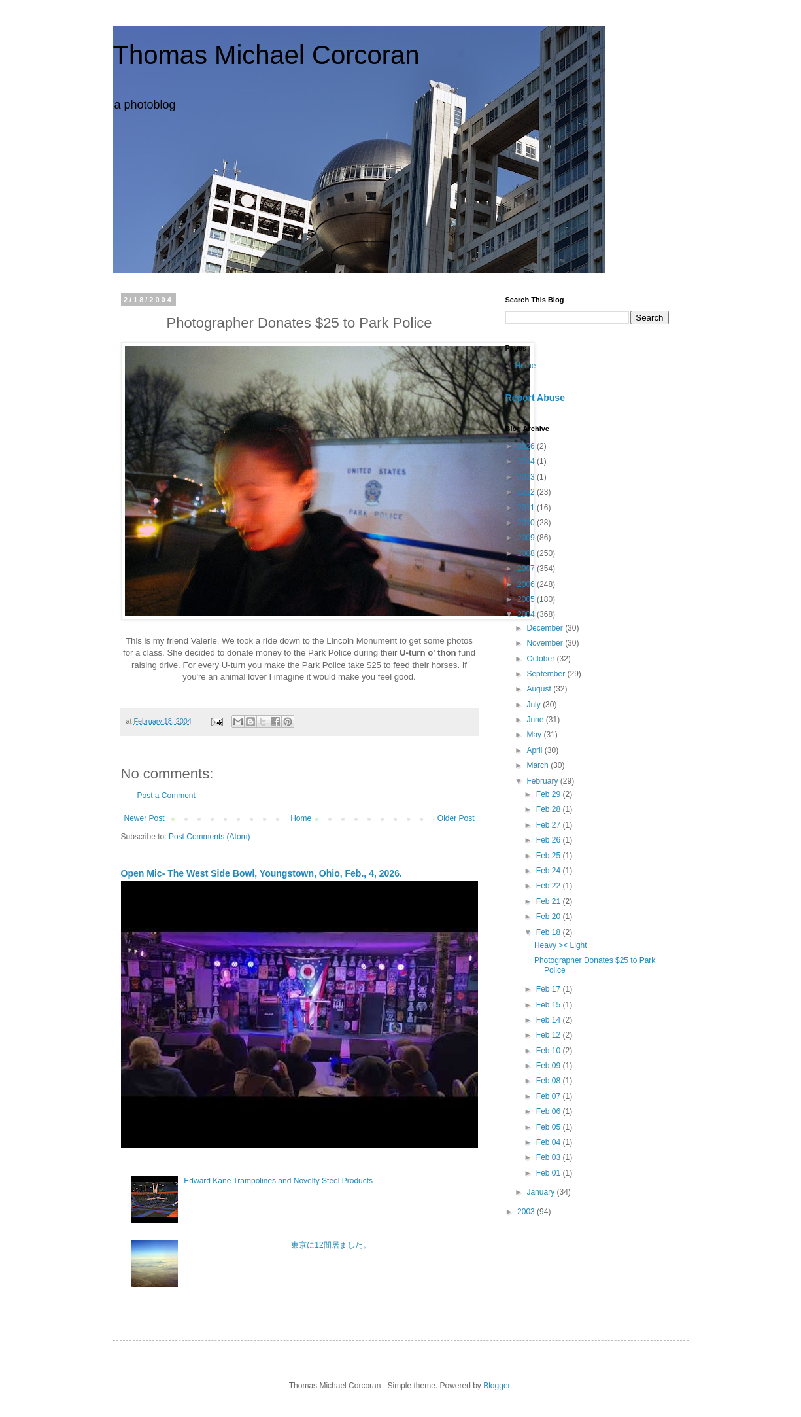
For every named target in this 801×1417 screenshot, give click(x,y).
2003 (527, 1211)
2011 (527, 507)
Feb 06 (549, 1111)
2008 (527, 553)
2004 (527, 614)
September (546, 673)
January (541, 1192)
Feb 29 (549, 794)
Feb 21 (549, 901)
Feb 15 (549, 1004)
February (543, 781)
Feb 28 (549, 809)
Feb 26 (549, 840)
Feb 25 (549, 855)
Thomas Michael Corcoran (266, 55)
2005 (527, 599)
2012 (527, 492)
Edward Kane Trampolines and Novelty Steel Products (278, 1180)
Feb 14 (549, 1019)
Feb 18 (549, 932)
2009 (527, 537)
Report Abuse (535, 398)
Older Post (456, 818)
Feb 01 (549, 1173)
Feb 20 (549, 916)
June (535, 719)
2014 (527, 461)
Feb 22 (549, 885)
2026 (527, 446)
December (545, 628)
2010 (527, 522)
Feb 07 (549, 1096)
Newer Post (144, 818)
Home (300, 818)
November (545, 643)
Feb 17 (549, 989)
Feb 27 (549, 825)
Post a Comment (166, 795)
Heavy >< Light (560, 945)
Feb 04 (549, 1142)
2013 (527, 476)
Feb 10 (549, 1050)
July (534, 704)
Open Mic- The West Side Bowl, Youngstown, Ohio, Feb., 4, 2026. (261, 873)
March (538, 765)
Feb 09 (549, 1065)
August (539, 688)
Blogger (496, 1385)
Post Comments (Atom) (209, 836)
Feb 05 (549, 1127)
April (535, 750)
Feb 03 (549, 1157)
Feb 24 (549, 870)
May (534, 734)
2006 (527, 584)
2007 (527, 568)
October (541, 658)
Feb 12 (549, 1035)
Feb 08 (549, 1080)
